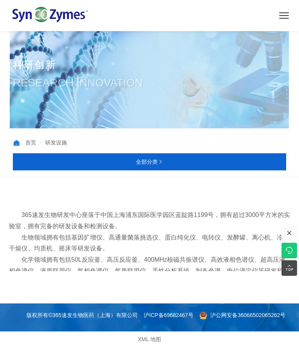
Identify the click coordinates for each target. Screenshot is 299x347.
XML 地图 (149, 339)
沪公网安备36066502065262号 (242, 315)
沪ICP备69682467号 (168, 315)
